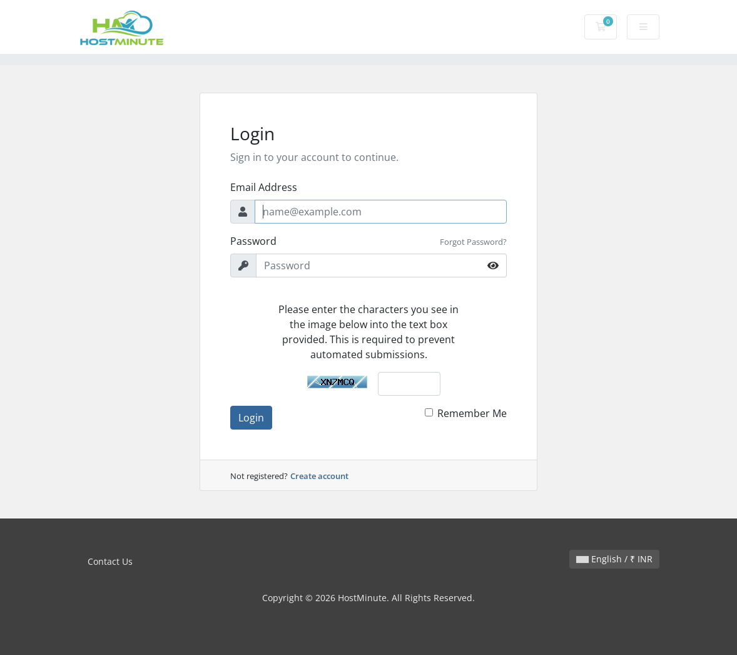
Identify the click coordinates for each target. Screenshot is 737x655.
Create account (319, 476)
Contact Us (110, 561)
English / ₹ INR (614, 559)
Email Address (263, 187)
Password (253, 241)
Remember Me (472, 413)
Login (251, 418)
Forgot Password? (473, 241)
